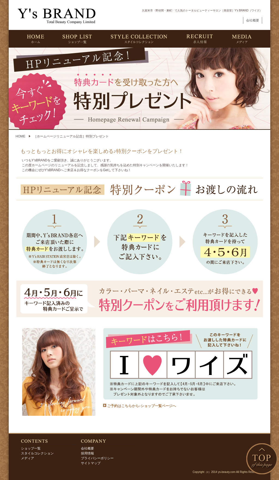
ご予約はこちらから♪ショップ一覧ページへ (141, 406)
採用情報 (87, 453)
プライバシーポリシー (97, 458)
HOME (20, 136)
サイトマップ (91, 463)
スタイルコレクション (37, 453)
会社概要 (252, 20)
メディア (27, 458)
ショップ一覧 (31, 448)
